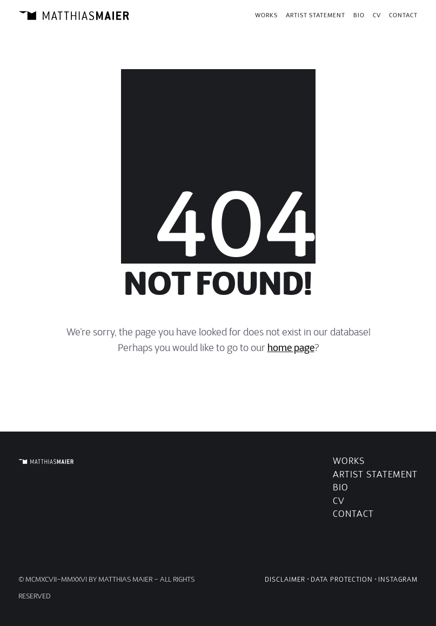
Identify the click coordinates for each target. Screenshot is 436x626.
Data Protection (342, 579)
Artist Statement (375, 474)
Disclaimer (285, 579)
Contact (353, 514)
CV (339, 501)
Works (349, 461)
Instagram (398, 579)
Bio (340, 487)
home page (290, 348)
